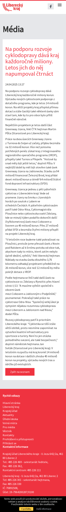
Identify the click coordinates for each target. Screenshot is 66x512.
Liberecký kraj (11, 407)
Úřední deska (10, 419)
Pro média (9, 427)
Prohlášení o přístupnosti (18, 439)
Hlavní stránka (11, 403)
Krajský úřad (10, 411)
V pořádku (26, 508)
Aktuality (8, 415)
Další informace (43, 508)
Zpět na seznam (20, 372)
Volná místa (10, 423)
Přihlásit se (9, 443)
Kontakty (8, 435)
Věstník (7, 431)
